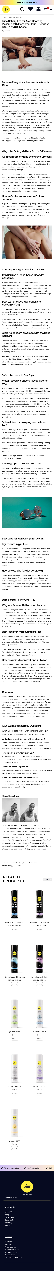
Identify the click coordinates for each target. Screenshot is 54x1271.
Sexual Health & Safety (16, 17)
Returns (8, 1225)
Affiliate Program (11, 1252)
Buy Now (14, 929)
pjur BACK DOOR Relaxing (39, 922)
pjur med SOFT (14, 1141)
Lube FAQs (9, 1220)
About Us (8, 1212)
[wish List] (30, 9)
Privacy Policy (10, 1255)
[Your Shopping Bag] (45, 9)
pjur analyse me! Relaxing (39, 977)
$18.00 (39, 1035)
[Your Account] (38, 9)
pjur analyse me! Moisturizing (14, 977)
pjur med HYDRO (14, 1031)
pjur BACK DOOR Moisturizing (14, 922)
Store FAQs (9, 1217)
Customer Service (12, 1249)
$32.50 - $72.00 (39, 925)
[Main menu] (51, 8)
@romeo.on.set (39, 849)
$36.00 (14, 1089)
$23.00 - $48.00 (14, 925)
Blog (4, 17)
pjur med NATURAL (39, 1031)
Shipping (8, 1222)
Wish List (8, 1244)
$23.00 (39, 1089)
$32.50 (14, 1144)
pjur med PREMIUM (14, 1086)
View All (47, 879)
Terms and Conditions (13, 1257)
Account (8, 1241)
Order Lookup (10, 1247)
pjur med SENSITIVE (39, 1086)
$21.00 (14, 1035)
